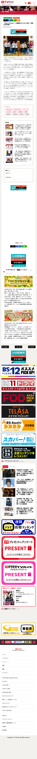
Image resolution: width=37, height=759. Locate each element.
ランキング (5, 682)
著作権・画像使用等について (10, 740)
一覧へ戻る (18, 352)
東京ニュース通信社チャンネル (11, 713)
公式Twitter (8, 182)
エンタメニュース (8, 18)
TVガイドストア (6, 718)
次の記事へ (32, 352)
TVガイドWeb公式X (7, 726)
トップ (4, 660)
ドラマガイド (6, 665)
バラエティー (19, 18)
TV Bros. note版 (6, 700)
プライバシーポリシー (8, 736)
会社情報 (4, 749)
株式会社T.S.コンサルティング (10, 722)
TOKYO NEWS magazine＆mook (11, 688)
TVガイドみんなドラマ (8, 709)
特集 (3, 673)
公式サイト (8, 177)
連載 (3, 677)
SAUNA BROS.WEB (7, 705)
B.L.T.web (5, 692)
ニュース (4, 669)
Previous (2, 647)
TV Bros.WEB (6, 696)
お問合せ (4, 745)
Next (34, 647)
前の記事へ (5, 352)
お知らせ (4, 732)
